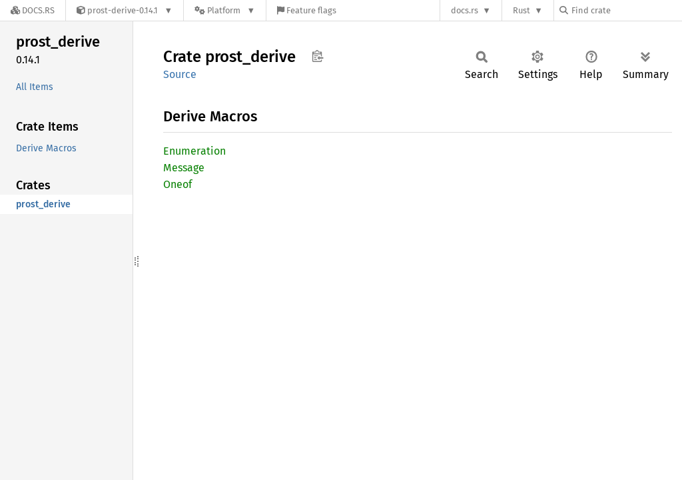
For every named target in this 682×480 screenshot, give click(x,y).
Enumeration (194, 151)
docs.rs (464, 10)
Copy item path (317, 56)
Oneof (177, 184)
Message (183, 167)
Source (179, 74)
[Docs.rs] (32, 10)
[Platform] (225, 10)
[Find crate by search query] (626, 10)
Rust (521, 10)
